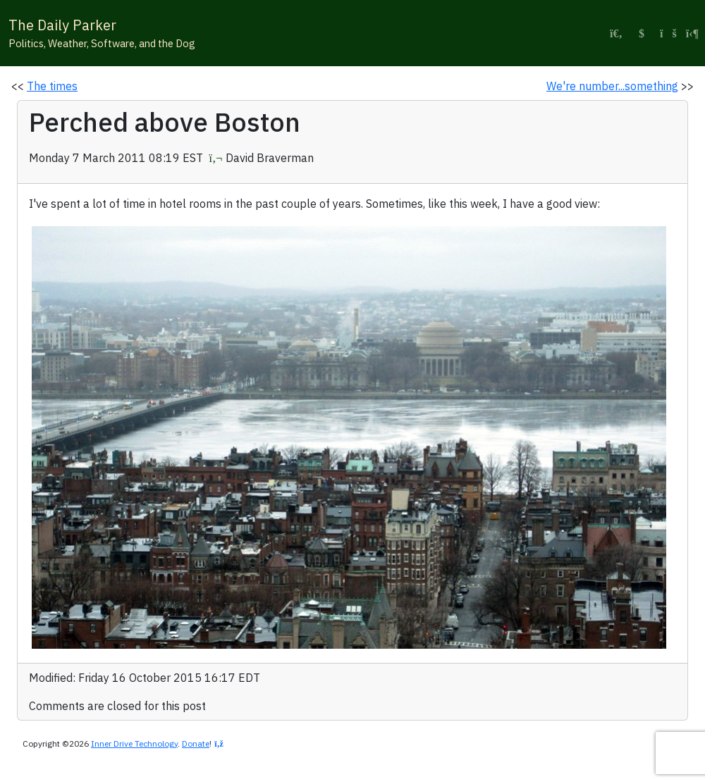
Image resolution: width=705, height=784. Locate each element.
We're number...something (612, 86)
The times (52, 86)
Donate (195, 743)
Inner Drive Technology (134, 743)
